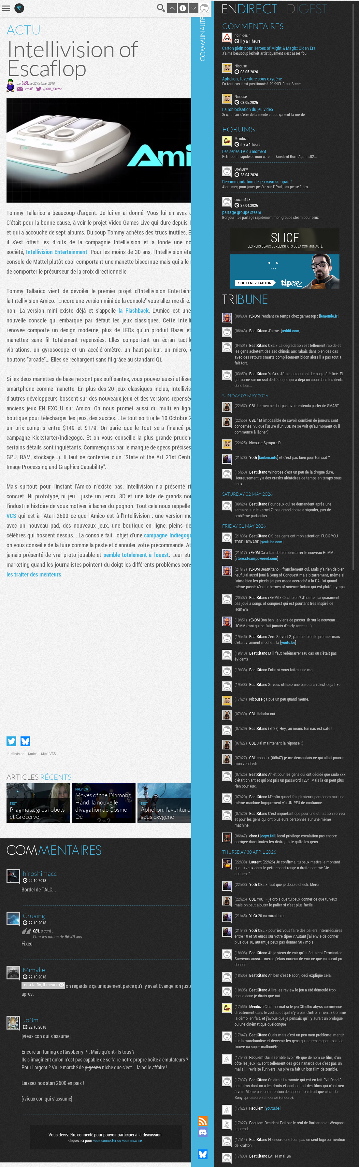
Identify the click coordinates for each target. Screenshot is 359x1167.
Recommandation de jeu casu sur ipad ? (269, 181)
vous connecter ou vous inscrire (113, 1144)
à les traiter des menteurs (126, 584)
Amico (32, 758)
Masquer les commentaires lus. (191, 854)
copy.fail (280, 853)
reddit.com (302, 332)
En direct (261, 8)
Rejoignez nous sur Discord (214, 1132)
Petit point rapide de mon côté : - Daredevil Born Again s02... (281, 155)
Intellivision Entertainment (84, 252)
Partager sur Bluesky (25, 746)
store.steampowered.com (270, 561)
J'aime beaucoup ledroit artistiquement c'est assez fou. (276, 52)
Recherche (153, 8)
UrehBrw (252, 168)
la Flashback (141, 320)
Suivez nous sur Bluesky (214, 1154)
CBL (25, 82)
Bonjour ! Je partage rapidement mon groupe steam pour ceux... (283, 216)
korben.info (279, 460)
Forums (250, 128)
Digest (319, 8)
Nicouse (252, 65)
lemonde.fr (256, 321)
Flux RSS (214, 1121)
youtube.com (291, 545)
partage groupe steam (253, 211)
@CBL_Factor (52, 88)
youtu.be (309, 651)
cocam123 (254, 198)
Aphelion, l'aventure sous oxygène (263, 78)
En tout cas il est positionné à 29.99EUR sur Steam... (275, 83)
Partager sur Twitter (11, 746)
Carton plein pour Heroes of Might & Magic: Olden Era (280, 47)
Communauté (214, 552)
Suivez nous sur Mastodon (214, 1143)
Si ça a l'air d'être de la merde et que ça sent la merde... (276, 113)
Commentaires (264, 25)
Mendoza (253, 137)
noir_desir (253, 34)
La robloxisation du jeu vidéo (259, 108)
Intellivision (15, 758)
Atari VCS (20, 525)
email (28, 88)
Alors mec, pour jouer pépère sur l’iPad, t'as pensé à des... (278, 186)
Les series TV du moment (256, 150)
